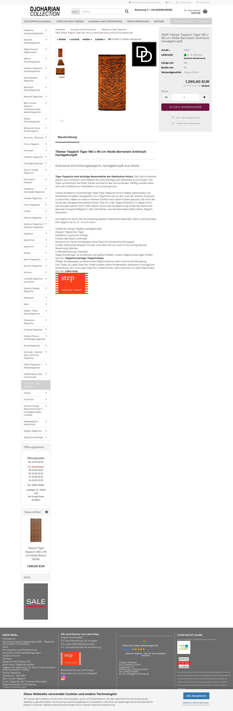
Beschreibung (67, 137)
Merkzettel (202, 2)
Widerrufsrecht (11, 656)
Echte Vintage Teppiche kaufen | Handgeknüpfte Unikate (33, 410)
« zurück (74, 39)
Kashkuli (28, 233)
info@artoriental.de (138, 673)
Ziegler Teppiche (33, 431)
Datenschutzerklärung (103, 704)
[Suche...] (75, 11)
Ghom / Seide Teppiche (31, 171)
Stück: (164, 91)
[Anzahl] (185, 97)
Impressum (8, 639)
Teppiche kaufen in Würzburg (19, 684)
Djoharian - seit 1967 (14, 675)
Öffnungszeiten (183, 21)
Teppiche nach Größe (70, 21)
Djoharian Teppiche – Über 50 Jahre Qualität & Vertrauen (145, 654)
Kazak (27, 253)
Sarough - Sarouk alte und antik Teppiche (33, 355)
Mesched (28, 297)
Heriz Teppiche (32, 204)
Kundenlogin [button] (183, 2)
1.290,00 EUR (36, 566)
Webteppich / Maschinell (31, 423)
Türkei (27, 393)
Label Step (71, 271)
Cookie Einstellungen (14, 687)
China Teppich (31, 144)
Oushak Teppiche (33, 329)
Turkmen (29, 399)
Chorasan (29, 150)
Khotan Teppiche (33, 265)
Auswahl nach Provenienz (105, 21)
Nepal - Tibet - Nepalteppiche (32, 312)
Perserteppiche (32, 345)
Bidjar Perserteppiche (32, 120)
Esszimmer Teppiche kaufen (18, 664)
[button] (168, 2)
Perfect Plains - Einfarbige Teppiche (34, 337)
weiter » (87, 39)
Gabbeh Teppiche (33, 157)
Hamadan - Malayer (30, 181)
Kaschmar (29, 240)
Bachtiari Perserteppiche (32, 89)
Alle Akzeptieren (196, 695)
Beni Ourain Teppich (13, 678)
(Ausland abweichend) (194, 58)
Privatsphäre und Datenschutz (19, 650)
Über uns (203, 21)
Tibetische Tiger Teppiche (32, 385)
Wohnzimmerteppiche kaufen (145, 2)
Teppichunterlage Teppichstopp (84, 258)
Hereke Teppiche (33, 198)
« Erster (61, 39)
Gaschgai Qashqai (33, 163)
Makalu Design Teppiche (32, 290)
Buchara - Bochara (33, 137)
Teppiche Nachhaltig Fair (16, 661)
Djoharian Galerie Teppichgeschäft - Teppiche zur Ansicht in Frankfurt (28, 643)
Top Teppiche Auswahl (37, 21)
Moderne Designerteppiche (33, 32)
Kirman (28, 272)
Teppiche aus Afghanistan (31, 51)
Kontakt (7, 658)
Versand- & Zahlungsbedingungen (21, 653)
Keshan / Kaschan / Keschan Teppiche (34, 225)
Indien (27, 211)
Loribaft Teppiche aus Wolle (33, 280)
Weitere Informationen (196, 702)
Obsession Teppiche (29, 322)
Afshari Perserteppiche (32, 60)
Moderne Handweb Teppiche (34, 190)
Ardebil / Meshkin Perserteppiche (33, 70)
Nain (26, 304)
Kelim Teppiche (32, 259)
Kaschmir (29, 246)
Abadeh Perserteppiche (32, 41)
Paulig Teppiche (11, 673)
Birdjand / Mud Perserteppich (32, 129)
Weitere (159, 21)
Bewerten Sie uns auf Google (77, 670)
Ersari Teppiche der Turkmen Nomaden (24, 681)
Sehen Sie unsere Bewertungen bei (140, 645)
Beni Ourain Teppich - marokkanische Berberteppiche (32, 107)
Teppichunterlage (33, 437)
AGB (5, 647)
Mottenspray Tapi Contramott (33, 375)
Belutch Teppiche (33, 96)
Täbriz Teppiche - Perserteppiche (33, 366)
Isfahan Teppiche (33, 217)
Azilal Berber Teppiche (30, 79)
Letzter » (100, 39)
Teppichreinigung (138, 21)
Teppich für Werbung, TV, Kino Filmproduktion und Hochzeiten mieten (28, 668)
